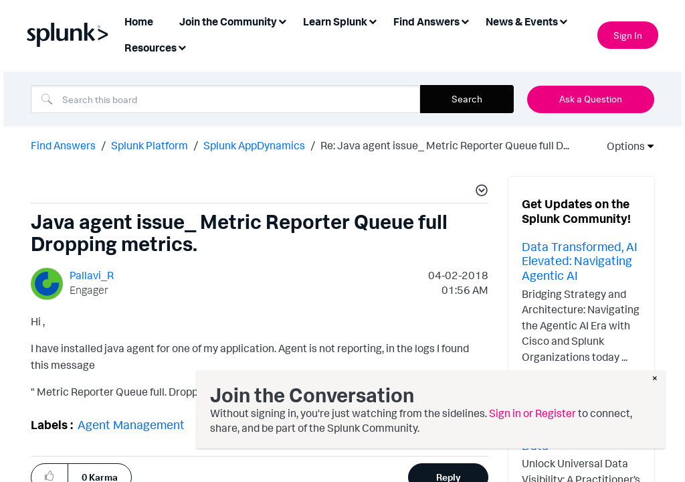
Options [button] (621, 146)
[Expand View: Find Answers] (465, 20)
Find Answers (63, 145)
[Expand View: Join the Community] (282, 20)
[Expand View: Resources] (182, 46)
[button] (479, 192)
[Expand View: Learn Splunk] (372, 20)
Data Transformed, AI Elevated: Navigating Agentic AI (580, 261)
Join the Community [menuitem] (228, 21)
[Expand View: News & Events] (563, 20)
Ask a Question (590, 98)
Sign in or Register (532, 413)
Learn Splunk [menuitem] (335, 21)
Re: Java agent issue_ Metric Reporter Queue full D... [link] (444, 145)
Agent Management (131, 424)
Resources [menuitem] (150, 47)
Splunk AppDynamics (254, 145)
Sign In (627, 35)
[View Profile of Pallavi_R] (92, 275)
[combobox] (225, 99)
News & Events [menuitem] (522, 21)
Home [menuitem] (138, 21)
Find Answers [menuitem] (426, 21)
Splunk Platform (149, 145)
